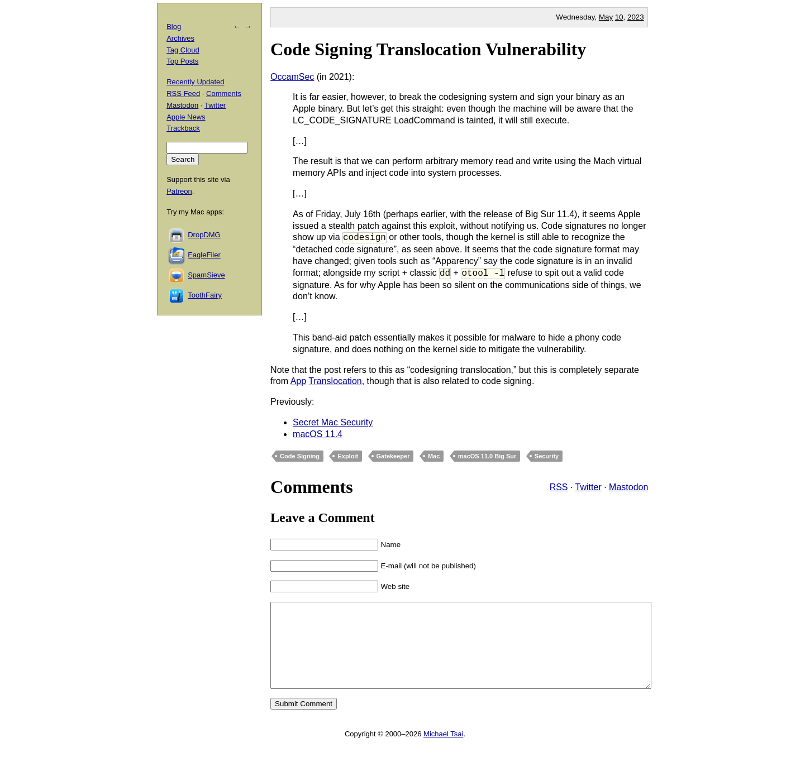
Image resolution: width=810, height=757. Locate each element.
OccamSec (292, 77)
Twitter (588, 487)
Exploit (347, 456)
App (298, 381)
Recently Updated (195, 82)
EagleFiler (204, 255)
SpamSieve (206, 275)
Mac (434, 456)
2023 (635, 17)
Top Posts (182, 61)
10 (619, 17)
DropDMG (204, 235)
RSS (559, 487)
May (606, 17)
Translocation (334, 381)
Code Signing (300, 456)
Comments (223, 93)
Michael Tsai (443, 750)
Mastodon (628, 487)
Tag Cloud (182, 50)
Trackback (182, 128)
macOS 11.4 (317, 434)
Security (547, 456)
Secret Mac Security (333, 422)
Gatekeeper (393, 456)
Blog (173, 26)
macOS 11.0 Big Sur (487, 456)
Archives (180, 38)
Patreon (179, 191)
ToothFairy (205, 295)
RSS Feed (183, 93)
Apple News (185, 117)
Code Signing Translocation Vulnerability (428, 49)
